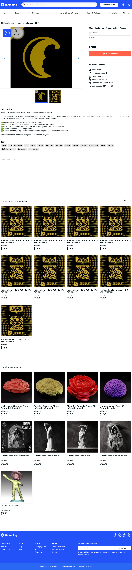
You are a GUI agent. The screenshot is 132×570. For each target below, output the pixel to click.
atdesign (96, 33)
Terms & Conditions (60, 547)
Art (49, 13)
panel (4, 145)
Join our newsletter (87, 543)
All (5, 13)
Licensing (56, 552)
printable (18, 145)
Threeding (9, 4)
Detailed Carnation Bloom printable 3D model (46, 407)
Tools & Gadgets (94, 13)
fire (10, 145)
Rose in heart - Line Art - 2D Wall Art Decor (16, 291)
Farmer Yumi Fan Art (11, 505)
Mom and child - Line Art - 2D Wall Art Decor (114, 291)
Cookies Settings (85, 566)
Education (113, 13)
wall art (75, 145)
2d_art (84, 145)
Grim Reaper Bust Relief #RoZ (114, 456)
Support (38, 552)
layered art (33, 149)
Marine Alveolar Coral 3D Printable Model (112, 407)
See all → (127, 200)
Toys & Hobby (33, 13)
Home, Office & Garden (68, 13)
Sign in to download (109, 53)
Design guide (40, 547)
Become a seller (109, 5)
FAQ (36, 549)
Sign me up (122, 548)
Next (78, 57)
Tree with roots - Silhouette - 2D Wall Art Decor (16, 241)
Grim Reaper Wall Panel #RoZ (15, 456)
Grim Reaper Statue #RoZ (79, 456)
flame (103, 145)
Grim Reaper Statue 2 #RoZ (47, 456)
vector (110, 145)
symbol (59, 145)
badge (40, 145)
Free (17, 13)
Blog (20, 547)
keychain (49, 145)
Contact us (5, 549)
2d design (22, 149)
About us (4, 547)
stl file (67, 145)
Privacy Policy (58, 549)
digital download (9, 149)
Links (20, 549)
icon (26, 145)
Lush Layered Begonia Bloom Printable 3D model (15, 407)
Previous (4, 57)
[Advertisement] (63, 179)
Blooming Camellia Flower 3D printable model (81, 407)
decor (33, 145)
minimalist (93, 145)
